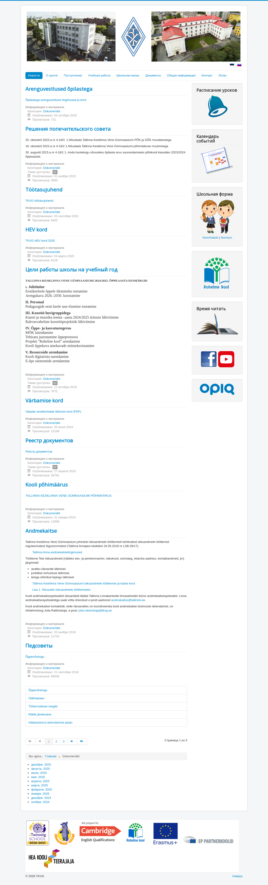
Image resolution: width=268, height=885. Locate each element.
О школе (52, 75)
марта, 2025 (39, 785)
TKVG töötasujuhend (39, 200)
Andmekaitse (41, 530)
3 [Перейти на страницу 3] (63, 741)
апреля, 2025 (40, 781)
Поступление (73, 75)
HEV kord (36, 229)
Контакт (206, 75)
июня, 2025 (39, 773)
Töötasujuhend (43, 189)
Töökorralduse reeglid (43, 706)
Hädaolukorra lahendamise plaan (50, 722)
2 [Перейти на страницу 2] (56, 741)
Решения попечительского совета (68, 128)
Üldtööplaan (36, 698)
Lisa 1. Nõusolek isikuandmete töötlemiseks (61, 589)
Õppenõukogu (34, 656)
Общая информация (181, 75)
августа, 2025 (40, 768)
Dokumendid (51, 111)
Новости (34, 75)
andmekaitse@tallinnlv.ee (128, 600)
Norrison (226, 237)
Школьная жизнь (128, 75)
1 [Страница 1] (49, 741)
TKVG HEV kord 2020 (40, 240)
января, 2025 (40, 793)
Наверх (237, 876)
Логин (222, 75)
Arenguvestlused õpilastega (58, 88)
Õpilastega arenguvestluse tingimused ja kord (55, 100)
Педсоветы (38, 645)
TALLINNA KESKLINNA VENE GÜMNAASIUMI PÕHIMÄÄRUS (68, 495)
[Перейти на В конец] (82, 741)
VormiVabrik (210, 237)
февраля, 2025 (41, 789)
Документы (153, 75)
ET (55, 172)
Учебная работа (99, 75)
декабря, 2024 (41, 798)
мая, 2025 (38, 777)
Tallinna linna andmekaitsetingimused (57, 552)
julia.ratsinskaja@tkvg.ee (95, 610)
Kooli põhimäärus (46, 484)
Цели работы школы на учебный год (71, 269)
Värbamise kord (44, 400)
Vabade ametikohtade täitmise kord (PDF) (53, 411)
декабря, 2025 (41, 764)
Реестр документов (49, 440)
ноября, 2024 (40, 802)
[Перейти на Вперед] (72, 741)
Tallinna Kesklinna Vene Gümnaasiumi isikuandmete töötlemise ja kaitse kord (83, 583)
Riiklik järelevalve (40, 714)
